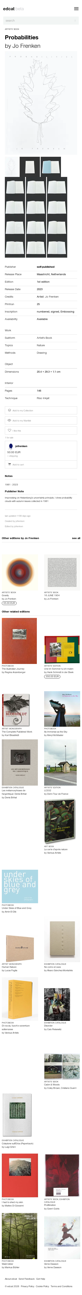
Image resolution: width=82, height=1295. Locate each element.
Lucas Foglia (11, 971)
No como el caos (52, 967)
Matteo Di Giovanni (14, 1206)
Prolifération (50, 1205)
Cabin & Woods (52, 1085)
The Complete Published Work (17, 732)
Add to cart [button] (15, 465)
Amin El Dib (10, 912)
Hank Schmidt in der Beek (60, 672)
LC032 (47, 791)
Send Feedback (27, 1279)
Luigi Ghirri (10, 1147)
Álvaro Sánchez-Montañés (60, 971)
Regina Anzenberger (15, 672)
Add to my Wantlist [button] (19, 421)
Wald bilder (7, 1264)
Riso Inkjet (43, 398)
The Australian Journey (13, 669)
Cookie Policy (42, 1287)
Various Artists (54, 853)
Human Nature (9, 967)
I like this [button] (14, 430)
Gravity (5, 596)
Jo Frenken (26, 47)
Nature (41, 345)
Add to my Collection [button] (20, 410)
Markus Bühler (12, 1268)
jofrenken (20, 522)
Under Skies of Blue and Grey (16, 908)
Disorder (48, 1026)
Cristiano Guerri (68, 1088)
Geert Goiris (53, 1209)
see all (76, 538)
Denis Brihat (11, 798)
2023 (40, 289)
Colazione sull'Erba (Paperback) (17, 1144)
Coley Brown (53, 1088)
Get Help (40, 1279)
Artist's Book (44, 338)
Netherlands (58, 274)
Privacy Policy (27, 1287)
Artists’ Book (12, 29)
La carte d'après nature (55, 850)
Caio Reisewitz (54, 1029)
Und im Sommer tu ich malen (58, 669)
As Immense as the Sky (55, 732)
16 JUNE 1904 (52, 596)
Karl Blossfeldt (12, 735)
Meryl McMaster (55, 735)
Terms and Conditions (61, 1287)
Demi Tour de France (57, 794)
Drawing (42, 353)
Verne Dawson (51, 1264)
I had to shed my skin (12, 1202)
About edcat (11, 1279)
